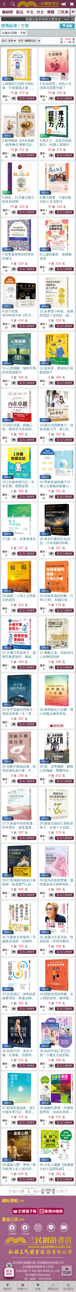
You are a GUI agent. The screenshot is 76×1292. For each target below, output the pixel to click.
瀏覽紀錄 (53, 1286)
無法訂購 (56, 725)
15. (18, 486)
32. (56, 941)
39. (19, 1169)
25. (19, 770)
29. (19, 884)
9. (18, 315)
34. (56, 998)
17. (19, 539)
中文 (30, 12)
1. (18, 88)
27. (19, 827)
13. (18, 429)
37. (18, 1112)
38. (56, 1112)
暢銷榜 (7, 12)
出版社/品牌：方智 (14, 32)
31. (19, 941)
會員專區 (68, 1286)
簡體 (50, 12)
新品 (19, 12)
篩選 (67, 25)
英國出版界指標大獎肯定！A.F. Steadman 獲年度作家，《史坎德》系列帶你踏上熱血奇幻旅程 (57, 19)
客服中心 (22, 1286)
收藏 (38, 1286)
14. (56, 429)
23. (19, 713)
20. (56, 600)
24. (56, 713)
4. (56, 144)
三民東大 (64, 12)
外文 (40, 12)
